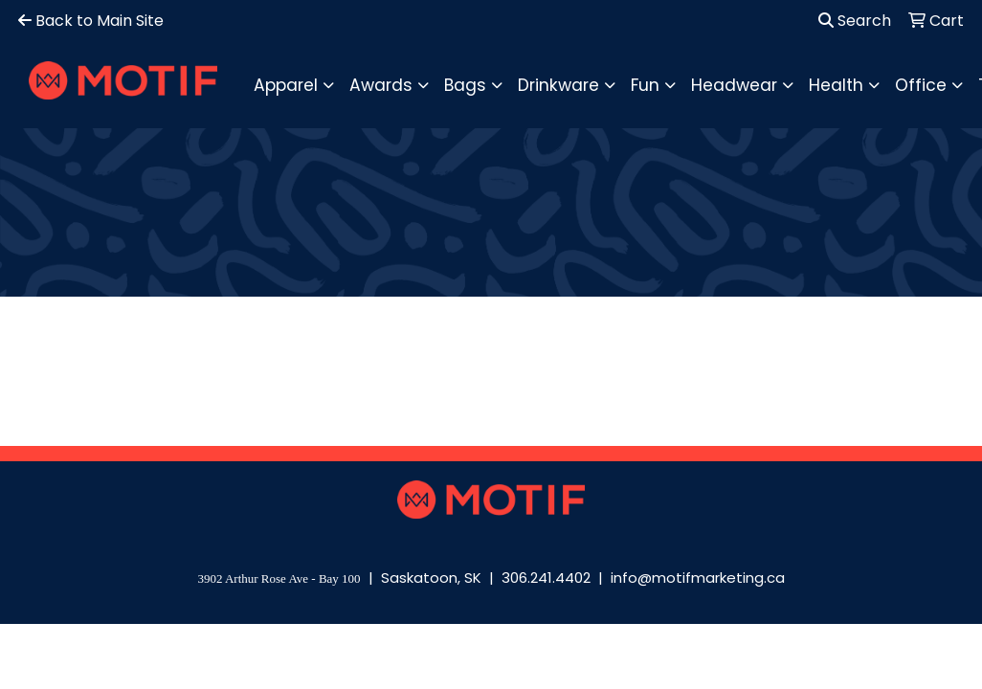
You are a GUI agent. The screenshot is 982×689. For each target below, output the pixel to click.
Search (854, 21)
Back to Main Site (91, 21)
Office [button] (921, 85)
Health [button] (836, 85)
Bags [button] (465, 85)
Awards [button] (381, 85)
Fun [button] (645, 85)
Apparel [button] (286, 85)
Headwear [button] (734, 85)
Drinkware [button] (558, 85)
